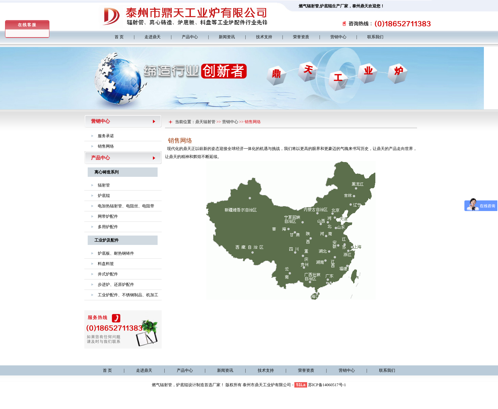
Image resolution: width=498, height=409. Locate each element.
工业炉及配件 (106, 240)
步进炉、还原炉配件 (116, 284)
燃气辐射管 (309, 6)
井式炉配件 (108, 274)
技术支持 (264, 37)
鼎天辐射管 (205, 121)
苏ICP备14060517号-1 (327, 384)
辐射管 (104, 185)
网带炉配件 (108, 216)
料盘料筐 (106, 263)
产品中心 (190, 37)
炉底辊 (326, 6)
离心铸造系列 (106, 172)
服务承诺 (106, 136)
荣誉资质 (301, 37)
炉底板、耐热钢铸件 (116, 253)
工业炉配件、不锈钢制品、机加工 (128, 295)
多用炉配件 (108, 226)
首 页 (119, 37)
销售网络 (106, 146)
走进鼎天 (152, 37)
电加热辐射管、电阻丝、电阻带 (126, 206)
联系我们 (375, 37)
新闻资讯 (227, 37)
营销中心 (338, 37)
